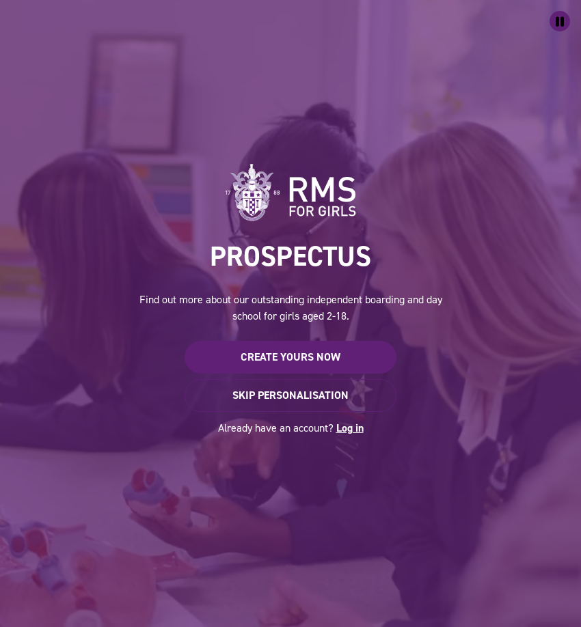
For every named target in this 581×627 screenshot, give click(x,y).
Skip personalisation (290, 395)
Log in (350, 428)
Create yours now (290, 357)
